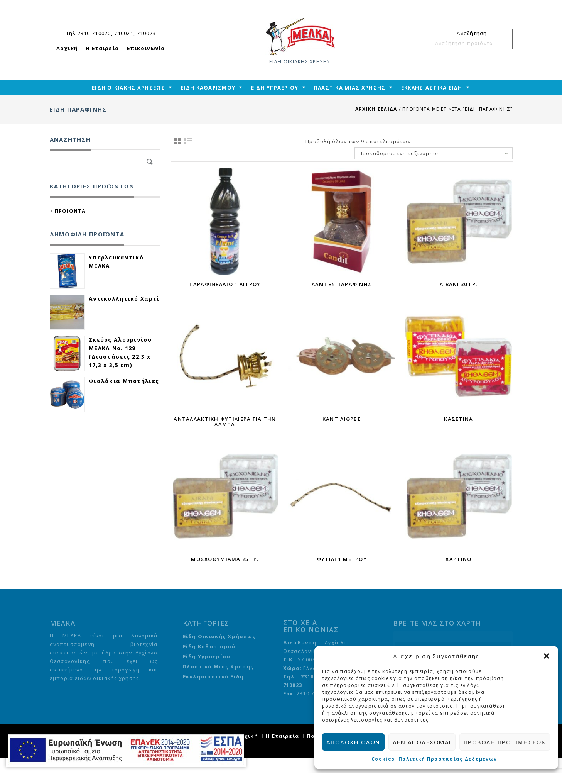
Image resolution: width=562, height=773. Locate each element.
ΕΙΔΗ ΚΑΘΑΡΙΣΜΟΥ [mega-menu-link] (208, 87)
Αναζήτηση (503, 43)
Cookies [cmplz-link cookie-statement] (383, 759)
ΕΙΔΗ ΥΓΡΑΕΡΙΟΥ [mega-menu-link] (275, 87)
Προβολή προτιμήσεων (505, 742)
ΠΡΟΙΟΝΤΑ (70, 210)
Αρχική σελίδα (376, 109)
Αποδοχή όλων (353, 742)
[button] (546, 656)
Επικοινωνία (146, 48)
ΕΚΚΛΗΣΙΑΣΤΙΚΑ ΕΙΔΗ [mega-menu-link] (431, 87)
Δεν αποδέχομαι (422, 742)
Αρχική (67, 48)
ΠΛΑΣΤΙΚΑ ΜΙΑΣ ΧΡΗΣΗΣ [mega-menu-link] (350, 87)
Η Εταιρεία (102, 48)
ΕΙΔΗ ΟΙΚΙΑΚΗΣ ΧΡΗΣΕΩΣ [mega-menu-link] (128, 87)
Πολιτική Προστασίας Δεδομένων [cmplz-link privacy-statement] (447, 759)
